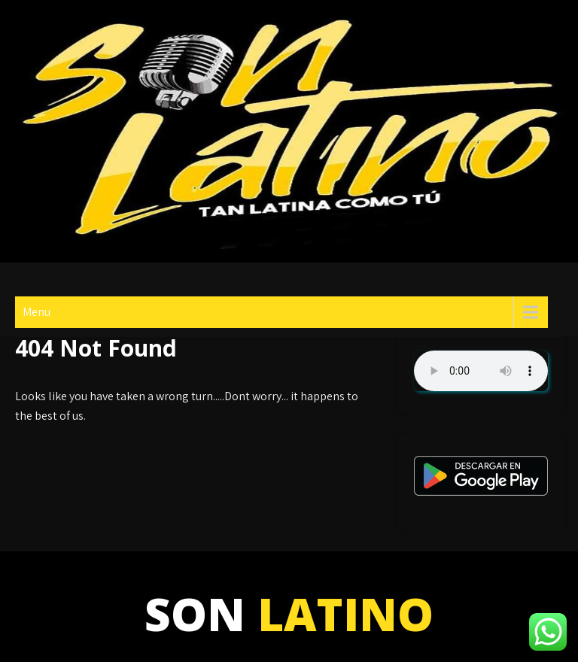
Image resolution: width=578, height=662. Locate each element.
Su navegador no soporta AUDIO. (481, 371)
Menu (36, 312)
